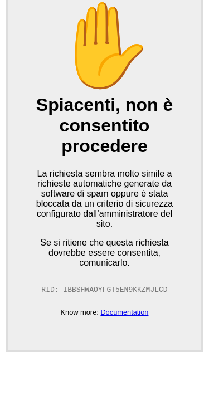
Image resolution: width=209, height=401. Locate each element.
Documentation (124, 313)
